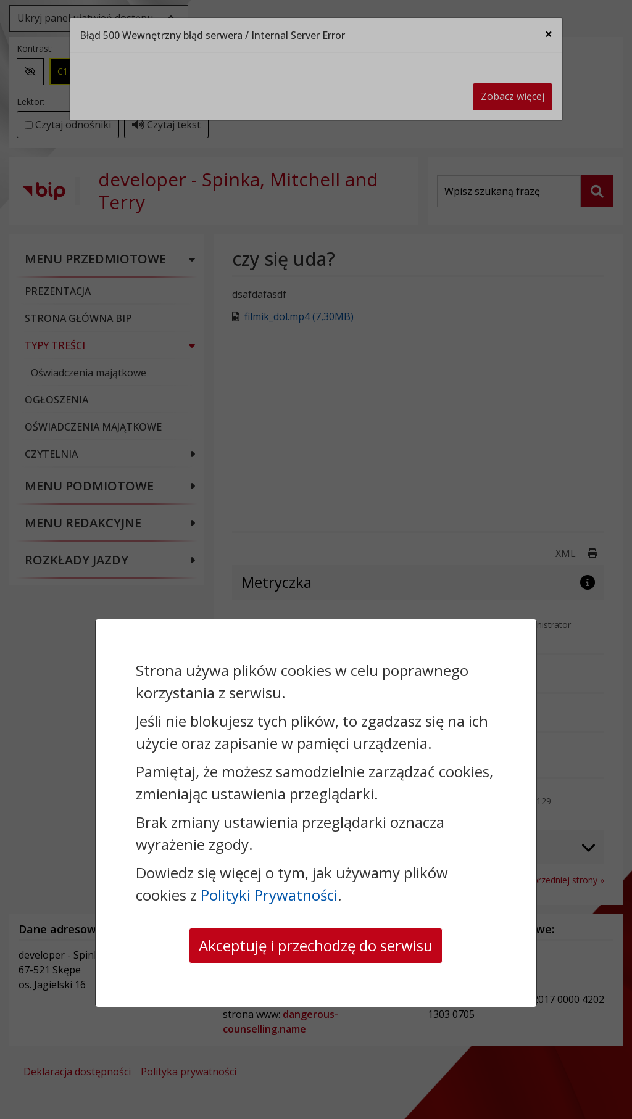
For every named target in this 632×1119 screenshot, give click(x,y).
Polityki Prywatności (269, 895)
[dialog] (316, 559)
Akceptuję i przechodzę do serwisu (316, 945)
